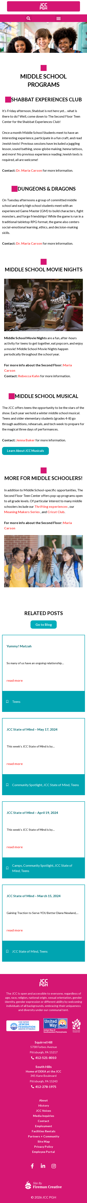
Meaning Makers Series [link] (22, 512)
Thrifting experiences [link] (51, 506)
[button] (28, 18)
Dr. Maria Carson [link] (29, 170)
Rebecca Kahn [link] (29, 376)
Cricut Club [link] (56, 512)
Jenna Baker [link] (25, 440)
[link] (43, 6)
